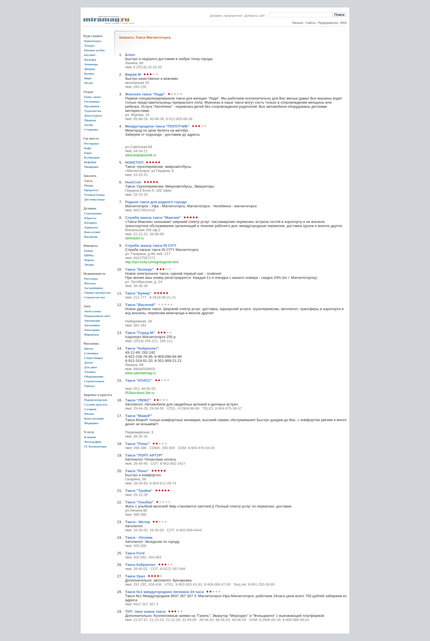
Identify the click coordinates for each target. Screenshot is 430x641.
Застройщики (93, 288)
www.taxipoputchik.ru (140, 155)
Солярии (90, 409)
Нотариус (90, 222)
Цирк (88, 78)
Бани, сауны (92, 96)
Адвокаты (91, 227)
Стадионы (91, 129)
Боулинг (89, 54)
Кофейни (90, 162)
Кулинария (92, 157)
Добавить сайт (256, 15)
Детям (88, 362)
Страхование (93, 213)
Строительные (94, 381)
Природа (90, 120)
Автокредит (92, 320)
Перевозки (91, 334)
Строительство (94, 297)
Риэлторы (91, 278)
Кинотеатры (92, 40)
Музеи (88, 82)
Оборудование (93, 376)
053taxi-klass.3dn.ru (139, 393)
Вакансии (90, 236)
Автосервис (92, 329)
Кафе (87, 148)
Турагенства (92, 110)
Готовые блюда (94, 194)
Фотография (92, 441)
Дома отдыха (93, 115)
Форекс (89, 260)
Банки (88, 250)
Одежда (89, 385)
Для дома (90, 367)
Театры (89, 45)
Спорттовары (93, 357)
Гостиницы (92, 101)
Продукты (91, 190)
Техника (89, 371)
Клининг (90, 437)
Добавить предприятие (226, 15)
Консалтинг (92, 232)
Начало (297, 22)
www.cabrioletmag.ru (140, 373)
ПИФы (89, 255)
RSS (343, 22)
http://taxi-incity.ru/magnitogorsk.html (152, 262)
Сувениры (91, 353)
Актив (88, 124)
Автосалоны (92, 311)
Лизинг (89, 264)
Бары (88, 152)
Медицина (91, 423)
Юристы (90, 218)
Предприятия (328, 22)
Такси (88, 180)
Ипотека (90, 283)
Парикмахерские (95, 399)
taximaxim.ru (134, 238)
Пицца (88, 185)
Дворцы (89, 68)
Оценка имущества (97, 292)
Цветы (88, 348)
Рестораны (91, 143)
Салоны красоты (96, 404)
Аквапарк (91, 64)
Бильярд (90, 59)
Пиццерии (91, 166)
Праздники (91, 106)
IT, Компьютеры (95, 446)
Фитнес (89, 413)
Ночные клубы (94, 50)
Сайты (311, 22)
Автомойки (92, 325)
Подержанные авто (97, 315)
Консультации (94, 418)
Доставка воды (94, 199)
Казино (89, 73)
